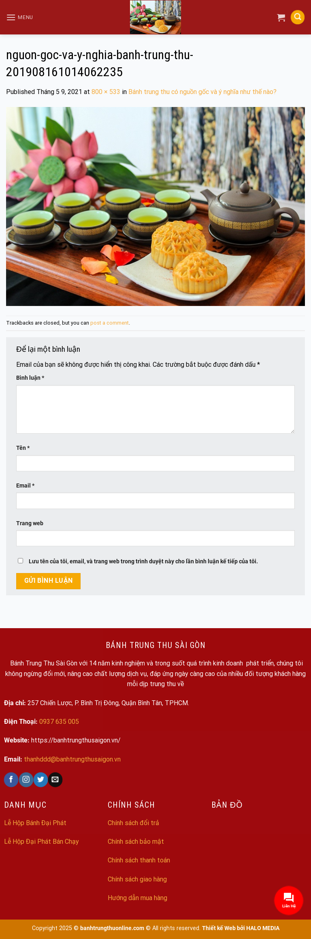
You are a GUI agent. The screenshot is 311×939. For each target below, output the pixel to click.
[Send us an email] (55, 780)
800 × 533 (106, 92)
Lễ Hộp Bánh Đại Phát (35, 823)
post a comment (109, 323)
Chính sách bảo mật (136, 841)
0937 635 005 (59, 721)
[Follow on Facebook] (11, 780)
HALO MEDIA (262, 928)
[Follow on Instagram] (25, 780)
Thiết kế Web (219, 928)
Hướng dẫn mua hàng (137, 898)
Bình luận (30, 377)
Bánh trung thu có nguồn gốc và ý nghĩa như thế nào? (202, 92)
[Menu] (19, 17)
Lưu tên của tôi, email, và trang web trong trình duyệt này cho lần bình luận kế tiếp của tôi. (143, 561)
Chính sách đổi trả (133, 823)
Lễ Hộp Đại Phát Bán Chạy (41, 841)
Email (25, 485)
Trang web (29, 523)
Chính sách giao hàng (137, 879)
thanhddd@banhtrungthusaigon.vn (72, 759)
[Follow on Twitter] (40, 780)
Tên (23, 448)
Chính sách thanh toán (139, 860)
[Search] (297, 17)
